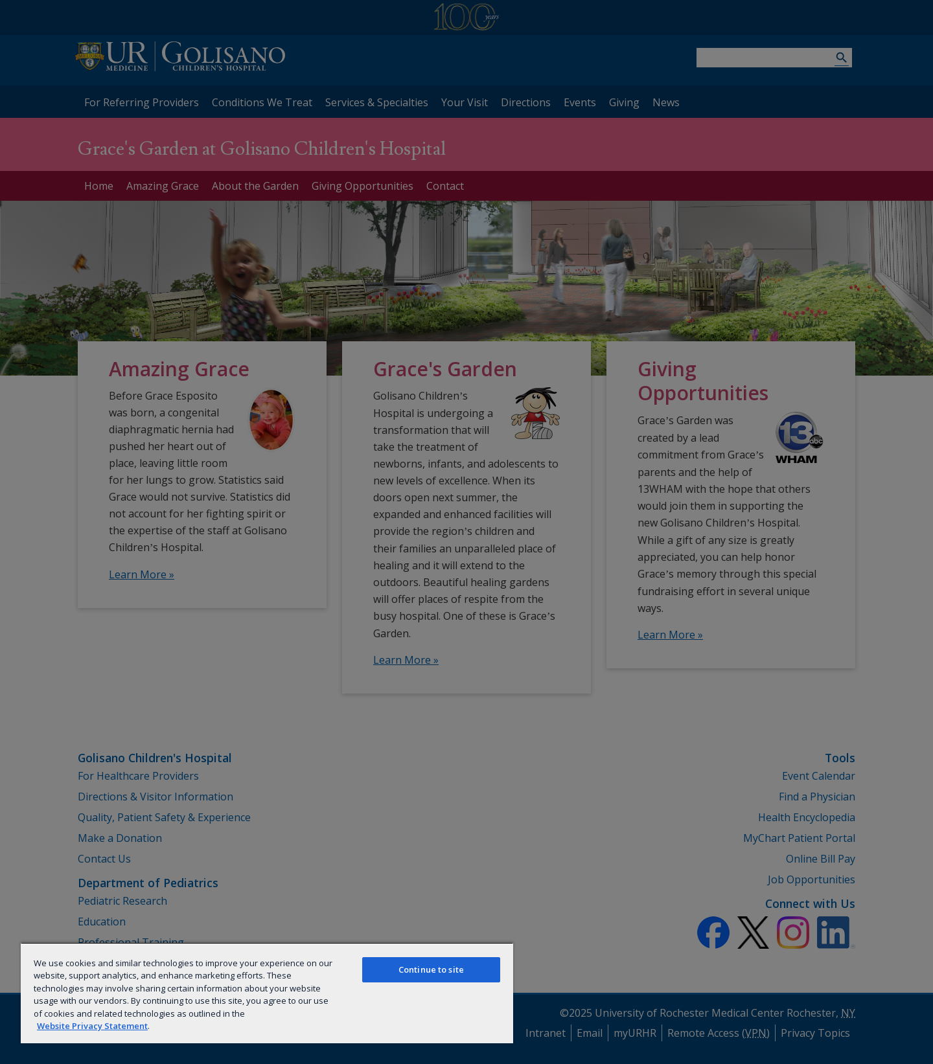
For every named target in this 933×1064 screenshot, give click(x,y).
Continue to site (431, 969)
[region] (267, 992)
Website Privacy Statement (92, 1026)
